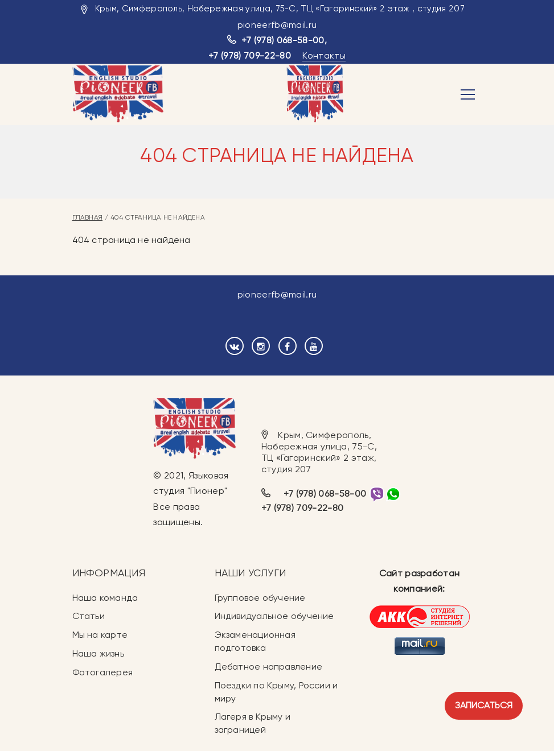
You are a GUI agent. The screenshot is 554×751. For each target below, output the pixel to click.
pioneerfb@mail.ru (277, 24)
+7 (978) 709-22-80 (249, 55)
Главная (87, 217)
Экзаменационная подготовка (255, 641)
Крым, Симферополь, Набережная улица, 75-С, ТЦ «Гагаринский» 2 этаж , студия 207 (280, 8)
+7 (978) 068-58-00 (283, 40)
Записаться (483, 705)
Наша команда (105, 597)
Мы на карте (100, 634)
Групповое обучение (260, 597)
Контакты (324, 55)
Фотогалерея (102, 672)
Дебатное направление (268, 666)
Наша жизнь (98, 653)
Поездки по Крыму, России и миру (276, 692)
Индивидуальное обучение (274, 615)
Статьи (88, 615)
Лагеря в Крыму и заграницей (253, 723)
